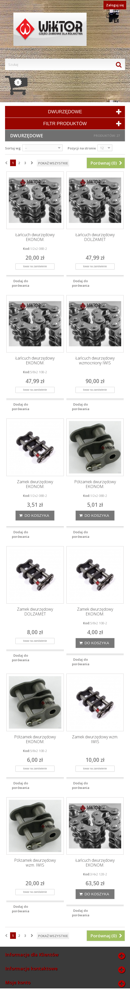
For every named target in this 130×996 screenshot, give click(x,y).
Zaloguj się (115, 5)
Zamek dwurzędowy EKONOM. (35, 484)
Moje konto (18, 982)
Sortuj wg (13, 148)
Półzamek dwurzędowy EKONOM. (95, 484)
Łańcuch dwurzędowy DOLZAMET (95, 237)
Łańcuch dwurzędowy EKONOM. (35, 237)
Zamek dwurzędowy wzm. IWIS (95, 739)
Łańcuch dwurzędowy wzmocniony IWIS (95, 360)
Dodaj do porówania (20, 283)
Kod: (26, 248)
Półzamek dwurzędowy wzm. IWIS (35, 863)
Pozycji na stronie (82, 148)
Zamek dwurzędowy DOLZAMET (35, 611)
